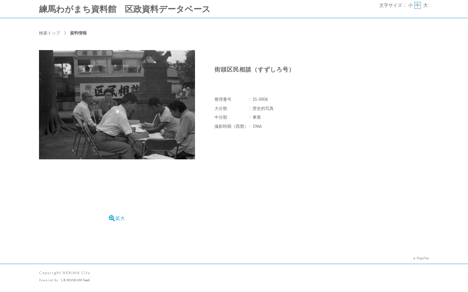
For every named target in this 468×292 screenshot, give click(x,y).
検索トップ (49, 32)
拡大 (117, 218)
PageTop (423, 258)
